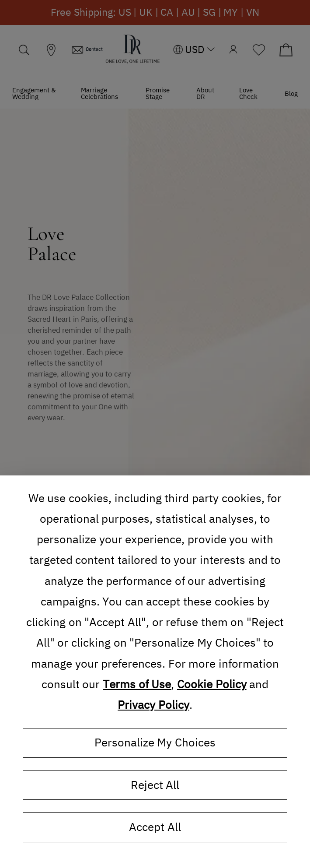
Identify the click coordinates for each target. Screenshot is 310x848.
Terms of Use (137, 684)
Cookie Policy (212, 684)
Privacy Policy (153, 705)
